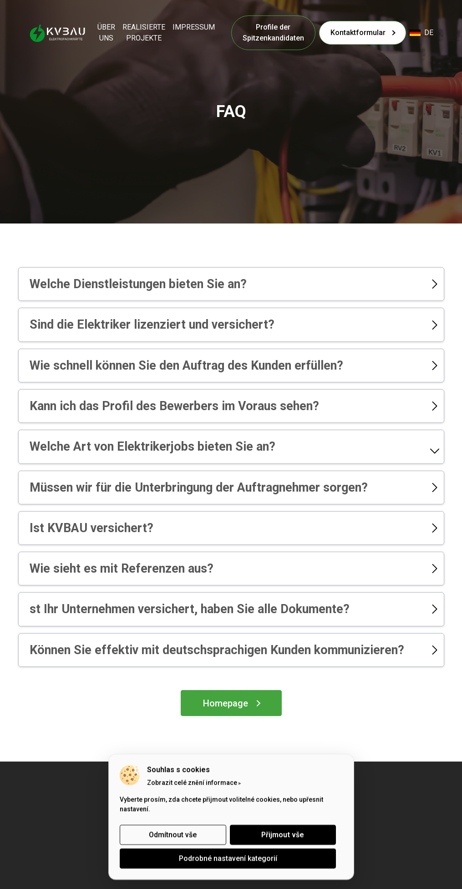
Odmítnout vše (173, 834)
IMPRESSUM (194, 27)
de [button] (421, 32)
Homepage (225, 703)
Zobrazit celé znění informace (192, 782)
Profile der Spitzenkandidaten (273, 32)
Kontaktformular (358, 32)
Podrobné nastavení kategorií (227, 858)
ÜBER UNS (106, 32)
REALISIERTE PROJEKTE (143, 32)
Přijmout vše (282, 834)
